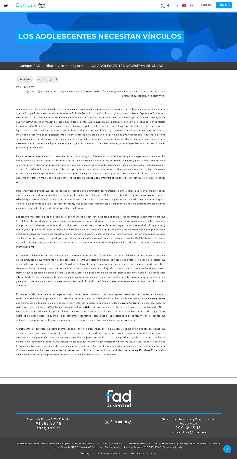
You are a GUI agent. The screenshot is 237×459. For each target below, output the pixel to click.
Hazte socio (224, 5)
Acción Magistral (47, 79)
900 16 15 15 (188, 428)
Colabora (206, 5)
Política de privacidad (107, 454)
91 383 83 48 (49, 423)
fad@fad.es (49, 428)
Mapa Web (152, 454)
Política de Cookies (132, 454)
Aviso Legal (85, 454)
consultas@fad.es (188, 432)
